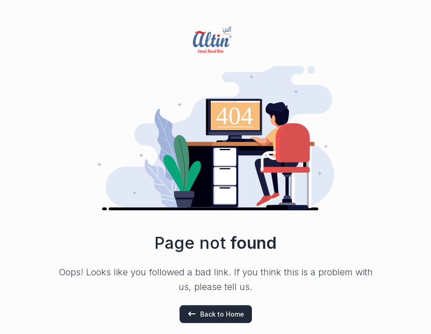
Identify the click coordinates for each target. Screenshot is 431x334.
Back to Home (215, 313)
